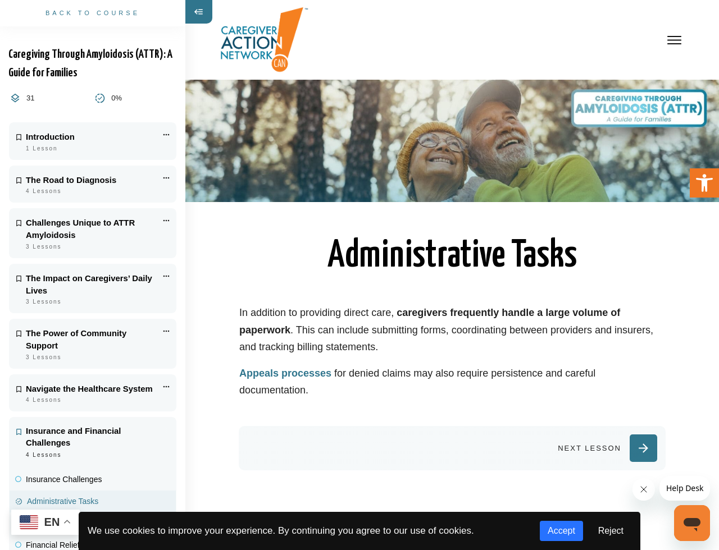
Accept (561, 530)
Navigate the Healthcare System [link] (89, 388)
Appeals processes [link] (285, 373)
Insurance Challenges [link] (64, 479)
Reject (611, 530)
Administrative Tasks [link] (62, 501)
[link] (704, 183)
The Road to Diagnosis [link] (71, 180)
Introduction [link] (50, 136)
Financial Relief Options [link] (67, 544)
